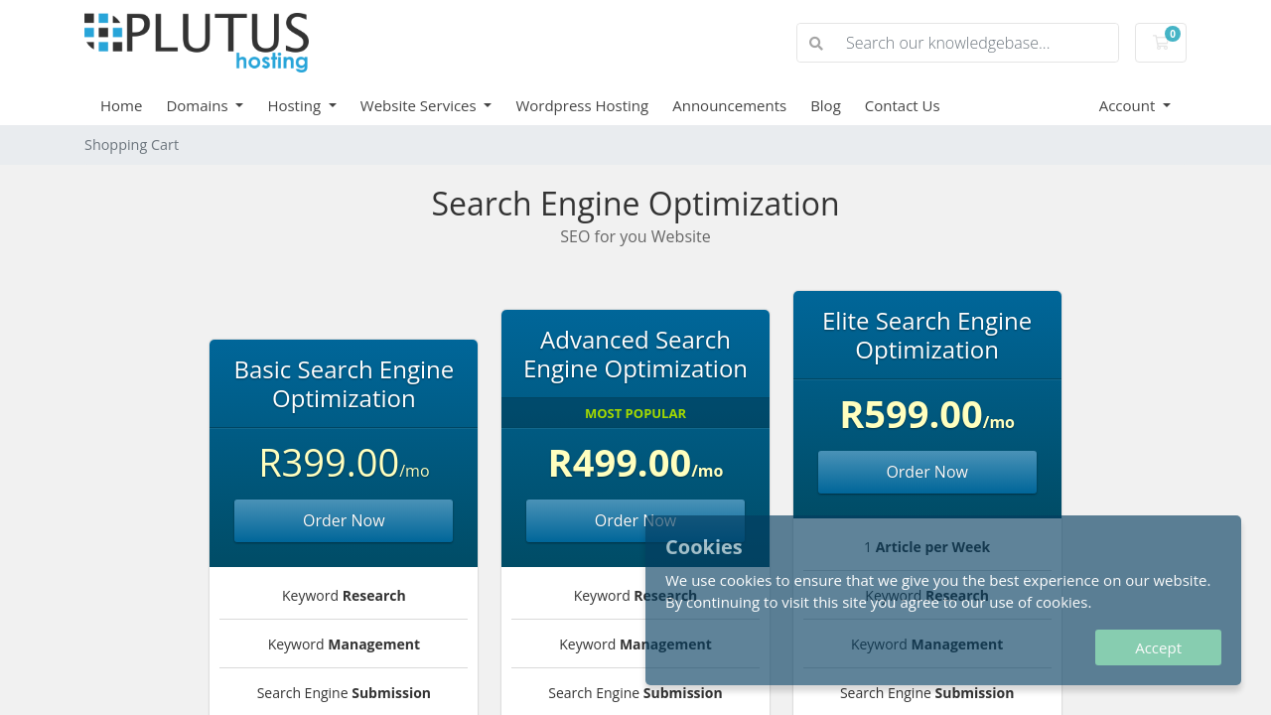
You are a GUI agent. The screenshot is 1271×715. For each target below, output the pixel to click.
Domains (198, 105)
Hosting (296, 105)
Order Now (344, 520)
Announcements (729, 105)
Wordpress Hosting (581, 105)
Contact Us (902, 105)
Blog (825, 105)
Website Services (420, 105)
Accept (1158, 647)
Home (121, 105)
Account (1129, 105)
